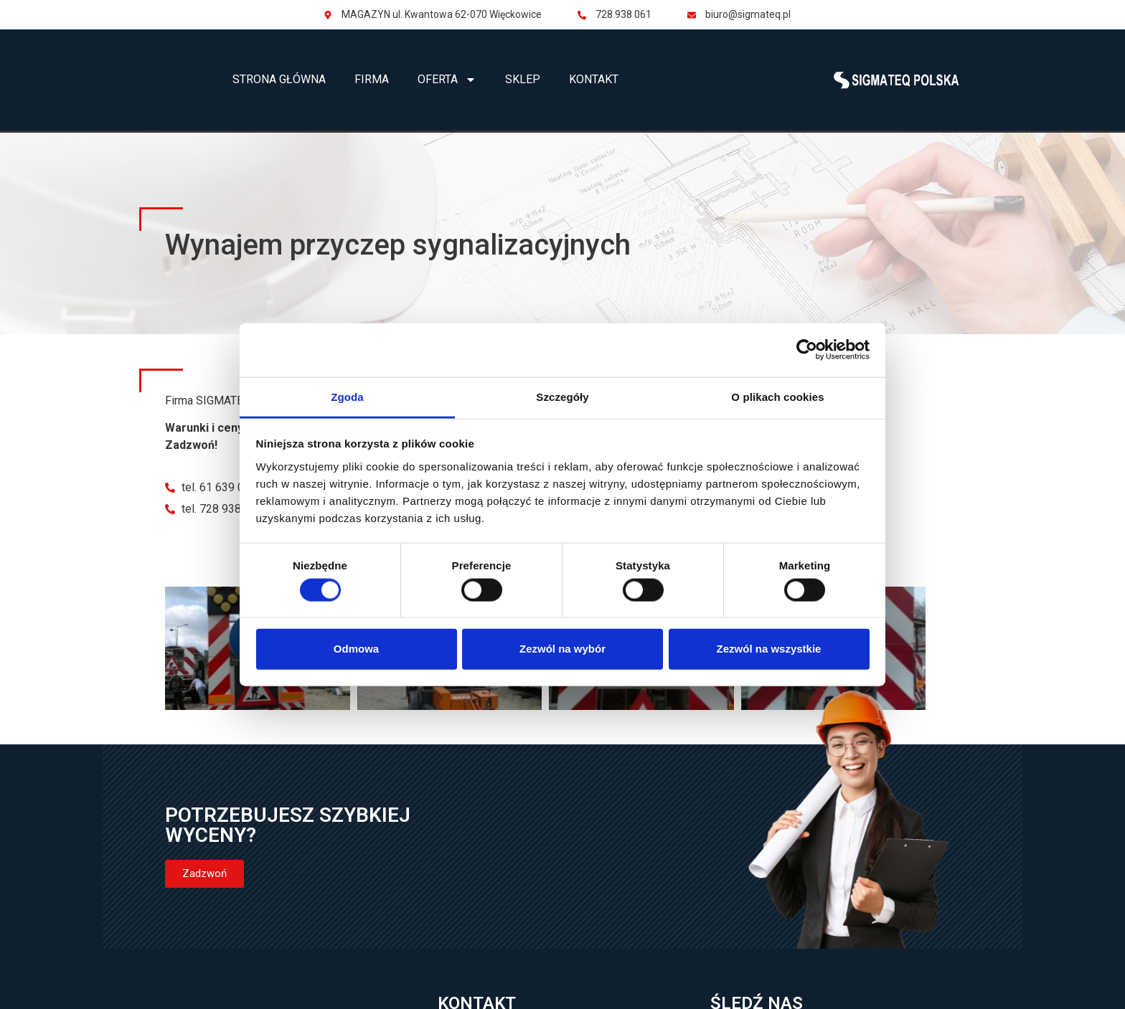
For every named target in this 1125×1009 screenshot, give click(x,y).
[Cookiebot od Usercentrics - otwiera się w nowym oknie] (807, 350)
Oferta (447, 80)
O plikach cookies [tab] (777, 396)
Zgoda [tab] (347, 396)
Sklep (522, 79)
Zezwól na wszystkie (769, 649)
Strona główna (279, 79)
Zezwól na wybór (562, 649)
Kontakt (593, 79)
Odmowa (356, 649)
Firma (371, 79)
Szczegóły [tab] (562, 396)
